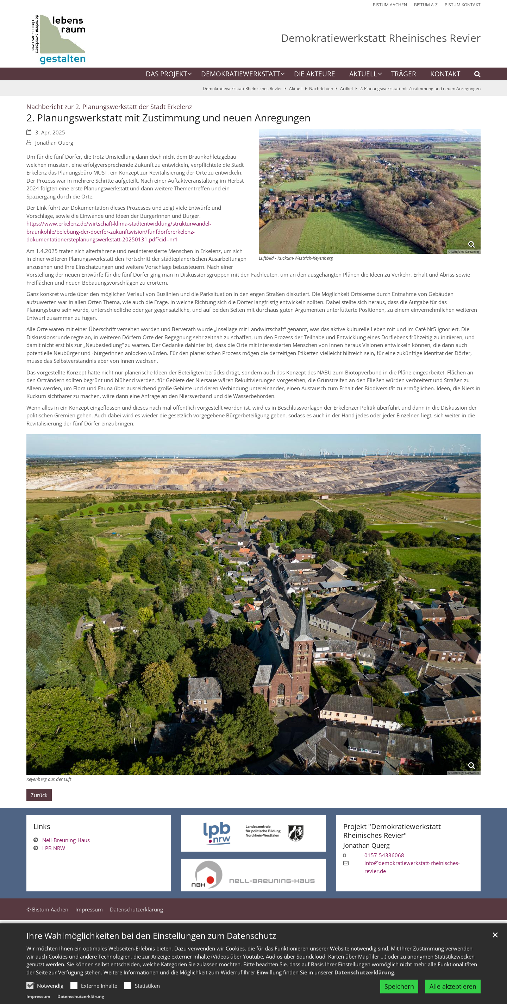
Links (41, 826)
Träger (403, 74)
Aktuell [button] (363, 74)
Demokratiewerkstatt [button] (240, 74)
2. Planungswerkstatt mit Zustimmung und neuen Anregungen (420, 88)
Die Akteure (314, 74)
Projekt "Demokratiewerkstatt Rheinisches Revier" (392, 831)
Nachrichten (321, 88)
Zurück (39, 794)
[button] (473, 75)
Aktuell (295, 88)
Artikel (346, 88)
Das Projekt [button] (166, 74)
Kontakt (445, 74)
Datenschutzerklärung (364, 987)
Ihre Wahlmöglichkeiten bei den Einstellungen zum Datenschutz (151, 951)
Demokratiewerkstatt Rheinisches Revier (242, 88)
